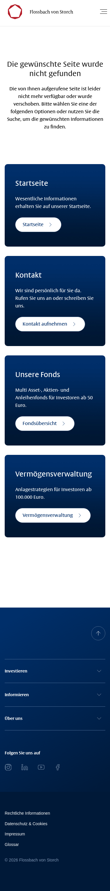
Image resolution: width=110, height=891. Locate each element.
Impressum (15, 834)
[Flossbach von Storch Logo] (38, 11)
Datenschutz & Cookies (26, 823)
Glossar (12, 844)
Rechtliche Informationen (27, 813)
